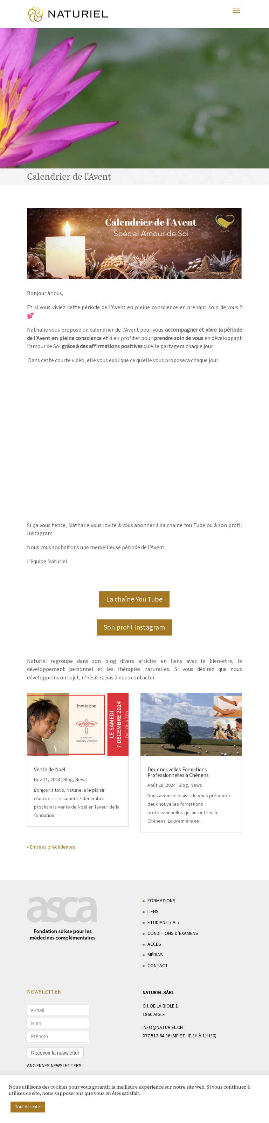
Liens (153, 911)
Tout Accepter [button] (28, 1107)
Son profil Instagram (134, 627)
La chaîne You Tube (134, 599)
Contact (157, 965)
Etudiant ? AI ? (163, 922)
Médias (155, 954)
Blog (68, 779)
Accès (154, 944)
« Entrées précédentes (51, 847)
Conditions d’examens (172, 933)
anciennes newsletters (54, 1065)
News (81, 779)
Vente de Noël (49, 769)
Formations (161, 900)
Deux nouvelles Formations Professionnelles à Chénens (178, 772)
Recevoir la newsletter (55, 1053)
